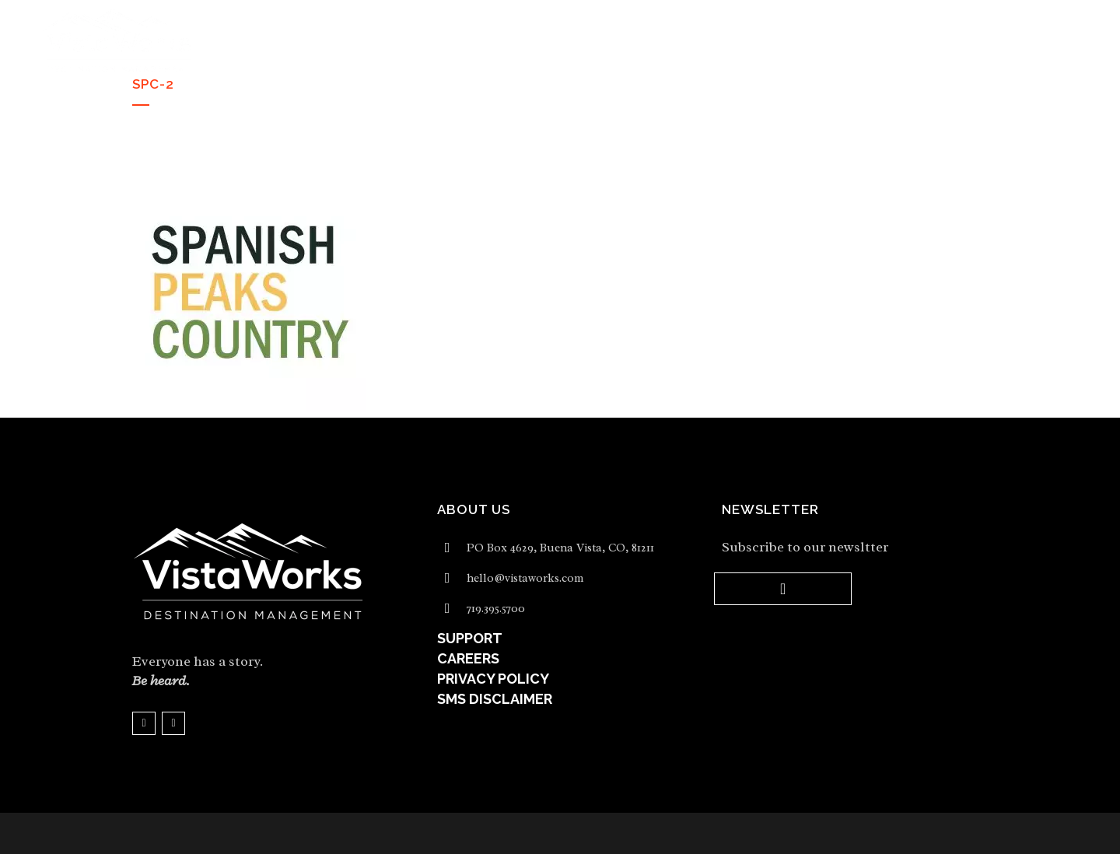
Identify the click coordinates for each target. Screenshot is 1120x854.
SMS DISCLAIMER (494, 699)
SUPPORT (469, 638)
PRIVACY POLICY (493, 678)
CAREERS (468, 658)
